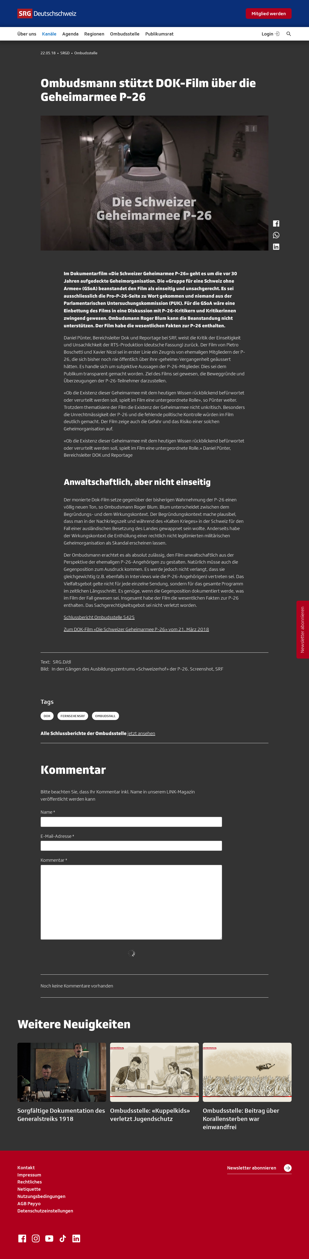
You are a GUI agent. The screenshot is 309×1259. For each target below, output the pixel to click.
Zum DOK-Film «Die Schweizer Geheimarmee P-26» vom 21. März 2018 (136, 629)
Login (271, 34)
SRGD (65, 53)
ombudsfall (105, 716)
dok (47, 716)
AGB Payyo (29, 1203)
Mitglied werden (269, 13)
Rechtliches (29, 1181)
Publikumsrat (159, 33)
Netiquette (29, 1189)
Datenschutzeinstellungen (45, 1210)
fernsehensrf (73, 716)
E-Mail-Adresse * (57, 836)
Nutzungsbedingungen (41, 1196)
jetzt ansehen (141, 733)
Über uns (26, 33)
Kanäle (49, 33)
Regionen (94, 33)
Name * (48, 812)
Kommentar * (54, 860)
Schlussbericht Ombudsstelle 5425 (99, 617)
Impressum (29, 1174)
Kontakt (26, 1167)
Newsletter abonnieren (259, 1168)
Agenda (70, 33)
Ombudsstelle (125, 33)
